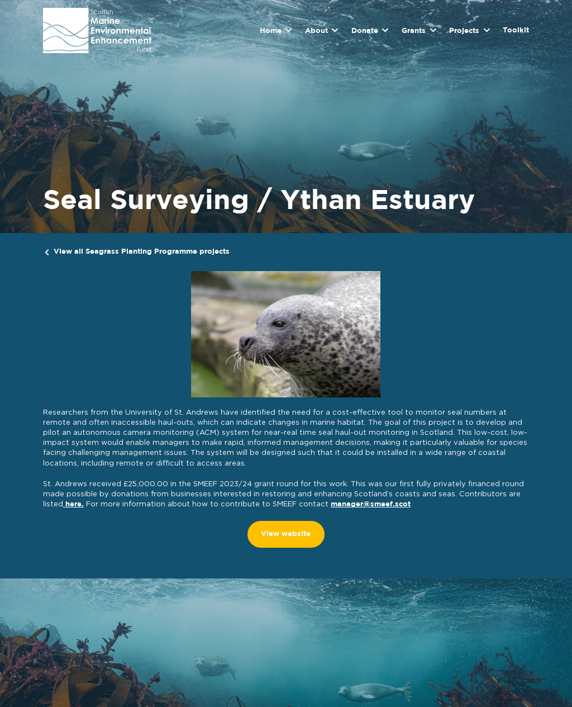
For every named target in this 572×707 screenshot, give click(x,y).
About (316, 31)
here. (73, 504)
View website (286, 534)
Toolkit (516, 30)
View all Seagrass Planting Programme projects (142, 252)
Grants (414, 31)
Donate (364, 31)
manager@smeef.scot (371, 504)
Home (271, 31)
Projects (464, 31)
